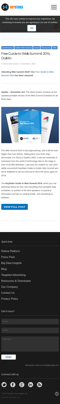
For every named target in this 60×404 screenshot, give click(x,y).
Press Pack (8, 257)
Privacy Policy (9, 298)
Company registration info (10, 397)
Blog (4, 269)
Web (55, 48)
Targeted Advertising (13, 274)
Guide (36, 48)
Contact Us (8, 292)
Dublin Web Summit (23, 48)
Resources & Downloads (16, 280)
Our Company (9, 286)
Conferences (7, 48)
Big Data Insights (11, 263)
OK (31, 28)
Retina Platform (10, 251)
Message (30, 343)
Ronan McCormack (10, 64)
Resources (45, 48)
